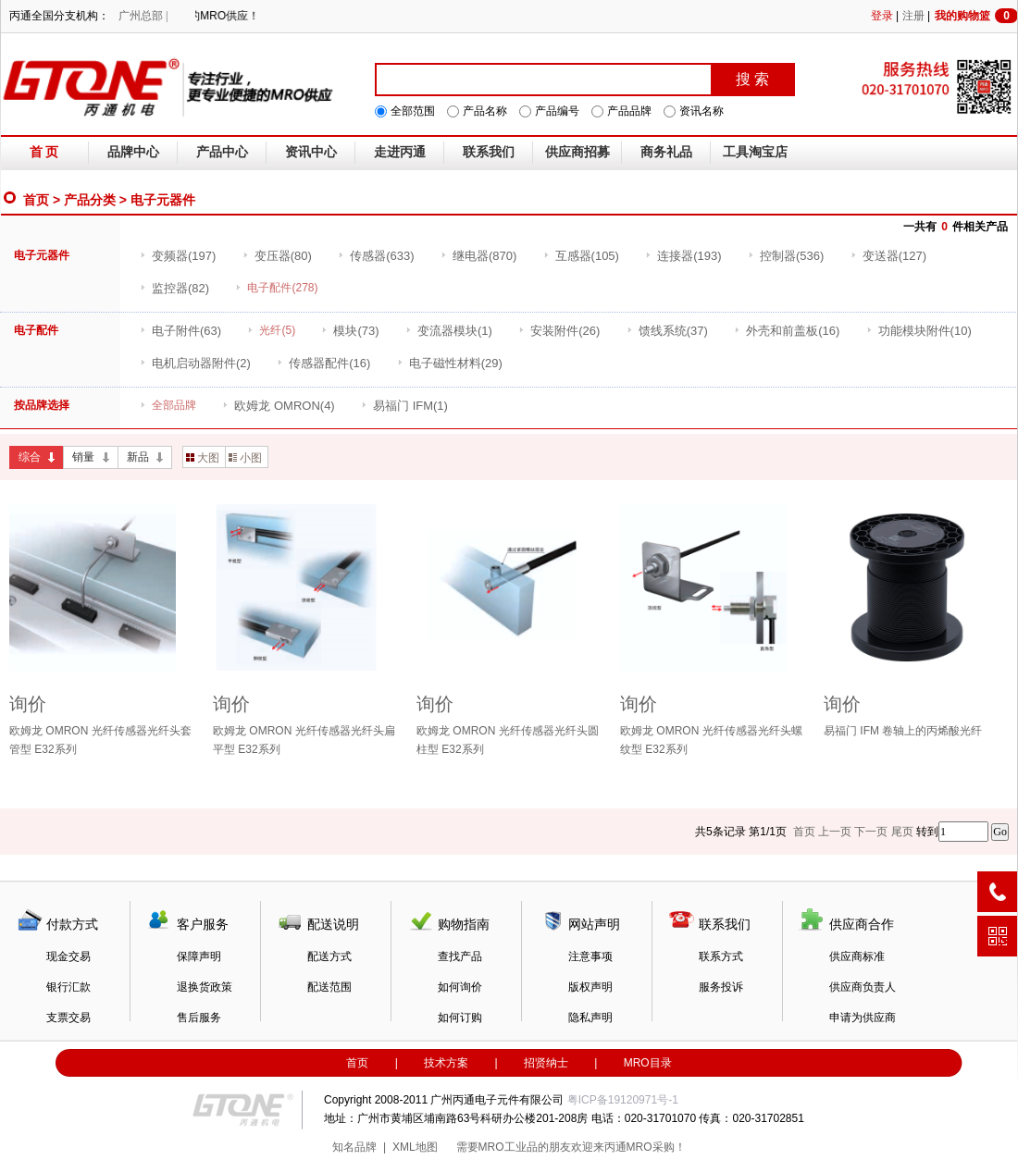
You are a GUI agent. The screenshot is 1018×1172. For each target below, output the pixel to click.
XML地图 (415, 1147)
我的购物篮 (976, 15)
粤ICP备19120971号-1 (622, 1099)
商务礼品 (666, 152)
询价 (27, 704)
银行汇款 (68, 987)
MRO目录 (648, 1062)
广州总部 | (143, 15)
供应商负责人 (862, 987)
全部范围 (413, 111)
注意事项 (590, 956)
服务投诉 (721, 987)
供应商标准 (857, 956)
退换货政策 (204, 987)
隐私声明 (590, 1017)
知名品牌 (354, 1147)
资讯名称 (701, 111)
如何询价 (460, 987)
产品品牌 (629, 111)
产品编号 (557, 111)
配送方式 (329, 956)
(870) (478, 256)
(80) (277, 256)
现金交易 (68, 956)
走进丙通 (400, 152)
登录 (882, 15)
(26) (559, 331)
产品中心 (222, 152)
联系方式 (721, 956)
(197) (178, 256)
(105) (581, 256)
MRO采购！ (656, 1147)
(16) (786, 331)
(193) (683, 256)
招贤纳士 (546, 1062)
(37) (667, 331)
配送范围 (329, 987)
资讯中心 (311, 152)
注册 (913, 15)
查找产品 (460, 956)
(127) (888, 256)
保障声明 (199, 956)
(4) (278, 406)
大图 (202, 457)
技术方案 (446, 1062)
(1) (448, 331)
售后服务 (199, 1017)
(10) (919, 331)
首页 (36, 199)
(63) (180, 331)
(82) (174, 288)
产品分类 (90, 199)
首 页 (44, 152)
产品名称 (485, 111)
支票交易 (68, 1017)
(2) (195, 363)
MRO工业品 (508, 1147)
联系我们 (489, 152)
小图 (245, 457)
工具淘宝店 (755, 152)
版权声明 (590, 987)
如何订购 (460, 1017)
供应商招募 (577, 152)
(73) (350, 331)
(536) (786, 256)
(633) (376, 256)
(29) (450, 363)
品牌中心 (133, 152)
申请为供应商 (862, 1017)
